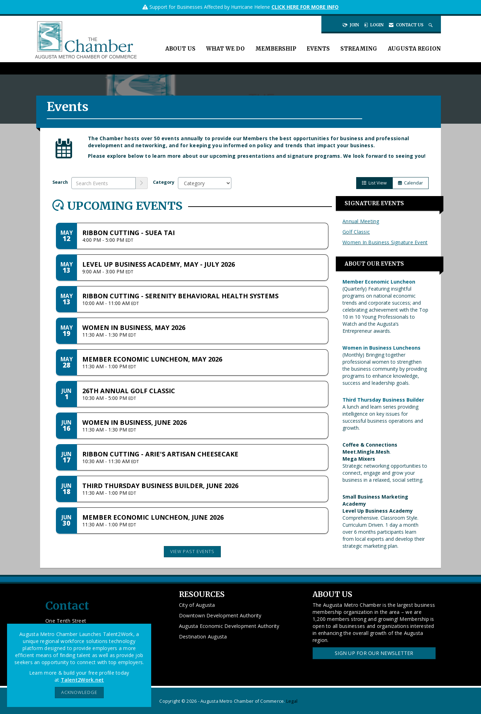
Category (163, 182)
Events (318, 48)
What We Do (225, 48)
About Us (180, 48)
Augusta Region (414, 48)
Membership (275, 48)
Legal (291, 701)
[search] (142, 183)
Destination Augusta (203, 636)
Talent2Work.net (82, 679)
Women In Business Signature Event (385, 242)
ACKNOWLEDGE (79, 692)
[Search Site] (431, 24)
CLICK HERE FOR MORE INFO (305, 7)
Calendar (410, 183)
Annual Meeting (360, 221)
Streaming (358, 48)
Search (60, 182)
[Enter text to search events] (103, 183)
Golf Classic (356, 231)
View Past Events (192, 551)
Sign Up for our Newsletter (374, 653)
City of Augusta (197, 605)
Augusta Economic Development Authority (229, 626)
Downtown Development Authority (220, 615)
